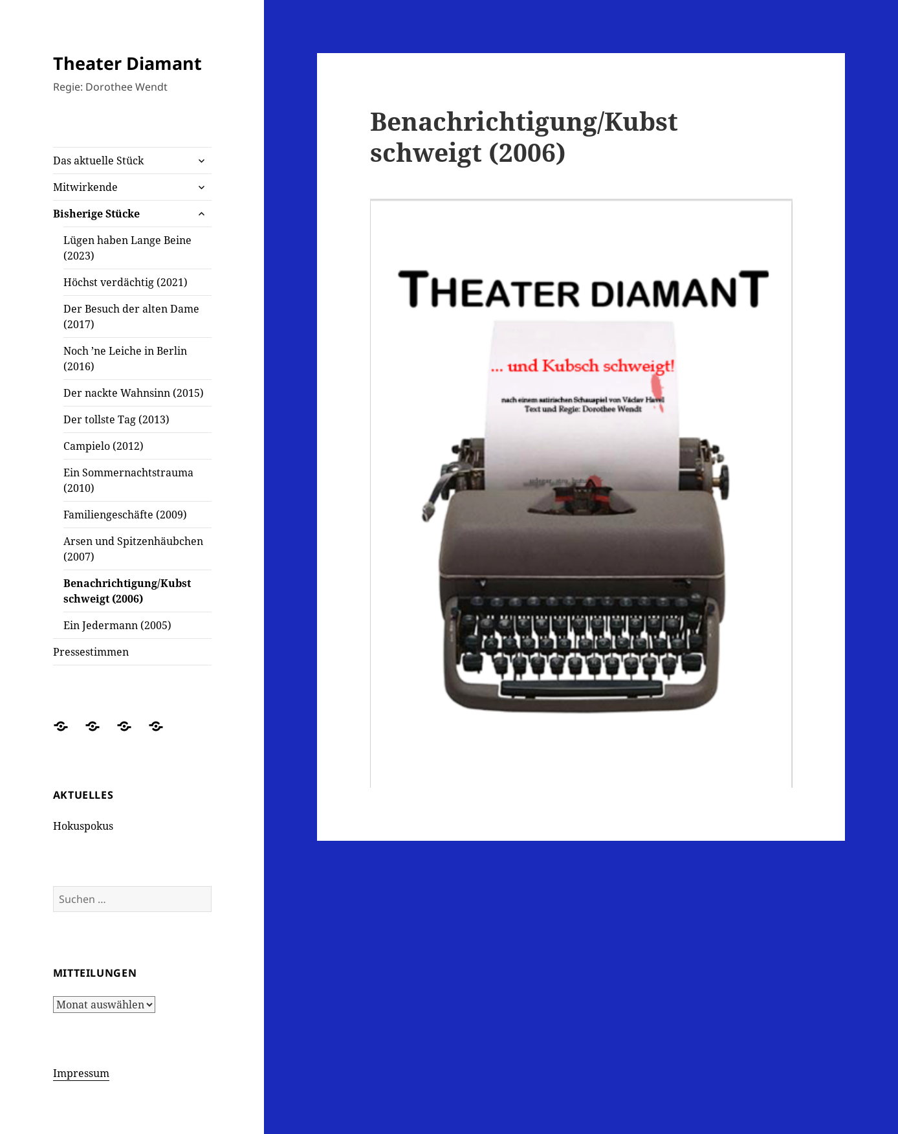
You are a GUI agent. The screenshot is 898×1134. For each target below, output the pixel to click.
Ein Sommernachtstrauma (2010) (128, 480)
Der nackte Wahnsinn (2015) (133, 393)
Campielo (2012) (103, 446)
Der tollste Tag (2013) (116, 419)
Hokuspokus (83, 826)
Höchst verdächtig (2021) (125, 282)
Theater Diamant (127, 63)
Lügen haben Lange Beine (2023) (127, 248)
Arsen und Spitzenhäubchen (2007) (133, 549)
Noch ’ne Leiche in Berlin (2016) (125, 358)
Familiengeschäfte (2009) (125, 514)
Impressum (81, 1073)
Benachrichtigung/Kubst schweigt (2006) (127, 591)
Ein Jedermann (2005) (117, 625)
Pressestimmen (91, 652)
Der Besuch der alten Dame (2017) (131, 316)
